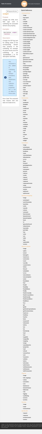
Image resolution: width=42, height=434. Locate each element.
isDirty (25, 325)
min (24, 120)
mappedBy (26, 339)
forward (25, 163)
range (24, 128)
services (25, 397)
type (24, 240)
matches (25, 114)
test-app (25, 93)
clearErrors (26, 257)
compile (25, 21)
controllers (26, 381)
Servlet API (25, 411)
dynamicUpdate (27, 218)
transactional (26, 408)
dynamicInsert (27, 216)
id (23, 222)
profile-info (26, 77)
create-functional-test (29, 33)
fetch (24, 220)
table (24, 238)
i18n (24, 392)
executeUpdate (27, 277)
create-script (26, 45)
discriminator (26, 214)
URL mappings (27, 378)
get (24, 305)
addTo (24, 251)
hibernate (25, 389)
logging (25, 394)
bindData (25, 151)
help (24, 63)
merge (25, 343)
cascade (25, 208)
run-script (25, 83)
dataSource (26, 386)
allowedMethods (27, 149)
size (24, 132)
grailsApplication (27, 165)
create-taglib (26, 49)
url (24, 136)
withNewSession (27, 367)
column (25, 210)
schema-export (27, 85)
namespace (26, 169)
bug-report (26, 17)
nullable (25, 126)
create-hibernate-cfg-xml (29, 35)
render (25, 175)
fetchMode (26, 281)
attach (25, 253)
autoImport (26, 200)
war (24, 95)
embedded (26, 271)
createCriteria (27, 265)
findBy (25, 291)
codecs (25, 380)
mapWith (25, 337)
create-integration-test (29, 37)
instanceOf (26, 321)
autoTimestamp (27, 202)
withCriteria (26, 365)
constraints (26, 259)
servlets (25, 400)
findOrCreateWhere (28, 295)
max (24, 116)
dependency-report (28, 53)
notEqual (25, 124)
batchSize (25, 204)
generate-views (27, 61)
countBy (25, 263)
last (24, 327)
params (25, 171)
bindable (25, 104)
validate (25, 359)
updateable (26, 242)
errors (24, 159)
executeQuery (27, 275)
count (24, 261)
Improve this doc (12, 11)
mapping (25, 341)
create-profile (26, 43)
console (25, 23)
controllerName (27, 155)
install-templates (27, 65)
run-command (27, 81)
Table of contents (6, 3)
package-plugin (27, 71)
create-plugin (26, 41)
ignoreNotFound (27, 224)
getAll (24, 307)
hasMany (25, 315)
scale (24, 130)
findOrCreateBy (27, 293)
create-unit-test (27, 51)
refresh (25, 351)
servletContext (27, 187)
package (25, 73)
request (25, 177)
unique (25, 134)
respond (25, 179)
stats (24, 89)
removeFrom (26, 353)
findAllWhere (26, 289)
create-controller (27, 29)
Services (24, 402)
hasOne (25, 317)
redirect (25, 173)
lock (24, 335)
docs (24, 55)
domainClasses (27, 388)
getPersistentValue (28, 311)
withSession (26, 369)
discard (25, 269)
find (24, 283)
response (25, 181)
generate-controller (28, 59)
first (24, 303)
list (24, 329)
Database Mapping (27, 195)
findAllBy (25, 287)
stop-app (25, 91)
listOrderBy (26, 331)
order (24, 234)
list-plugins (26, 67)
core (24, 383)
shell (24, 87)
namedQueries (27, 345)
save (24, 355)
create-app (26, 25)
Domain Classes (26, 246)
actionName (26, 147)
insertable (26, 228)
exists (24, 279)
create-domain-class (28, 31)
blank (24, 106)
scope (24, 185)
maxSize (25, 118)
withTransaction (27, 371)
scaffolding (26, 396)
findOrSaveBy (26, 297)
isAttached (26, 323)
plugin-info (26, 75)
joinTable (25, 230)
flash (24, 161)
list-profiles (26, 69)
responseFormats (27, 183)
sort (24, 236)
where (25, 361)
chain (24, 153)
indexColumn (26, 226)
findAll (25, 285)
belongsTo (26, 255)
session (25, 189)
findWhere (26, 301)
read (24, 349)
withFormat (26, 193)
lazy (24, 232)
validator (25, 138)
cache (24, 206)
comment (25, 212)
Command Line (26, 13)
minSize (25, 122)
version (25, 244)
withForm (25, 191)
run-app (25, 79)
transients (26, 357)
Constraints (25, 98)
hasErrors (25, 167)
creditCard (26, 108)
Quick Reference (26, 10)
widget (25, 140)
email (24, 110)
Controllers (25, 143)
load (24, 333)
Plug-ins (24, 373)
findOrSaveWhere (27, 299)
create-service (27, 47)
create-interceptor (28, 39)
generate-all (26, 57)
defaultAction (26, 157)
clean (24, 19)
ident (24, 319)
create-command (27, 27)
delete (25, 267)
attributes (26, 102)
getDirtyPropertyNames (29, 309)
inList (24, 112)
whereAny (26, 363)
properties (26, 347)
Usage (24, 15)
